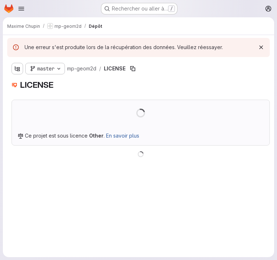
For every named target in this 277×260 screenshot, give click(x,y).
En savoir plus (122, 136)
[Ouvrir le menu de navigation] (21, 8)
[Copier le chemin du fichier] (132, 68)
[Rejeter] (261, 47)
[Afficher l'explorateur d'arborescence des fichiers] (17, 68)
